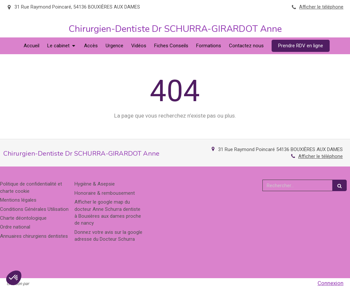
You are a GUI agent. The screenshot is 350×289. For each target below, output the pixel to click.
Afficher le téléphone (321, 7)
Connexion (330, 283)
